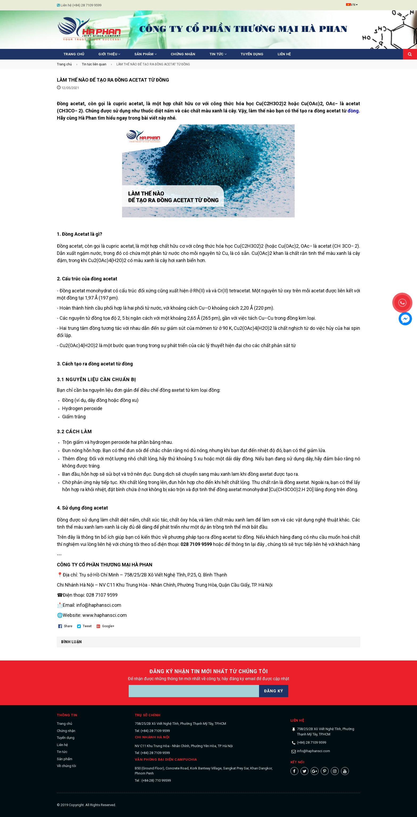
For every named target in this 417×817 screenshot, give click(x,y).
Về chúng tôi (66, 766)
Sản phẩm (145, 54)
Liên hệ (284, 54)
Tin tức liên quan (94, 64)
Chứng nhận (183, 54)
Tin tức (218, 54)
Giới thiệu (109, 54)
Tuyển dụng (252, 54)
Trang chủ (74, 54)
